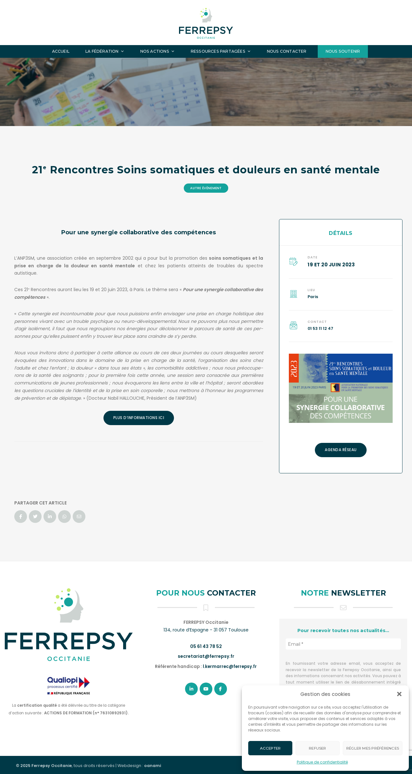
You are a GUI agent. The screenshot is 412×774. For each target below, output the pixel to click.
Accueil (61, 51)
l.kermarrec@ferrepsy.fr (230, 667)
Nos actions (157, 51)
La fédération (104, 51)
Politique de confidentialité (322, 762)
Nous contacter (287, 51)
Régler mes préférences (372, 748)
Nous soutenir (343, 51)
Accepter (270, 748)
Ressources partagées (221, 51)
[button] (399, 694)
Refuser (317, 748)
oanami (152, 765)
